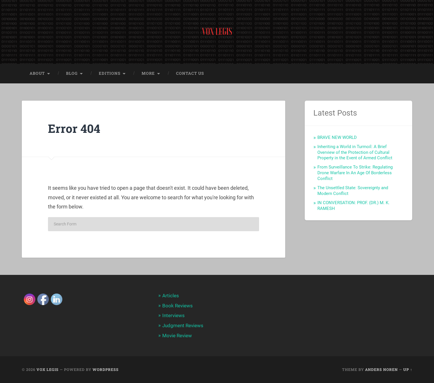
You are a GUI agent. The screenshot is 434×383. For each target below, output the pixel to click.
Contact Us (190, 73)
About (37, 73)
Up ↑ (407, 369)
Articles (170, 296)
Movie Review (177, 335)
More (148, 73)
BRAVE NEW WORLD (337, 138)
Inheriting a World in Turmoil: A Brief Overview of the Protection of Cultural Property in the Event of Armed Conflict (354, 153)
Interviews (173, 316)
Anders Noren (381, 369)
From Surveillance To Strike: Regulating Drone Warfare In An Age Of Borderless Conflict (355, 173)
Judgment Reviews (182, 326)
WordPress (105, 369)
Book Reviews (177, 306)
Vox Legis (47, 369)
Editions (109, 73)
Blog (72, 73)
